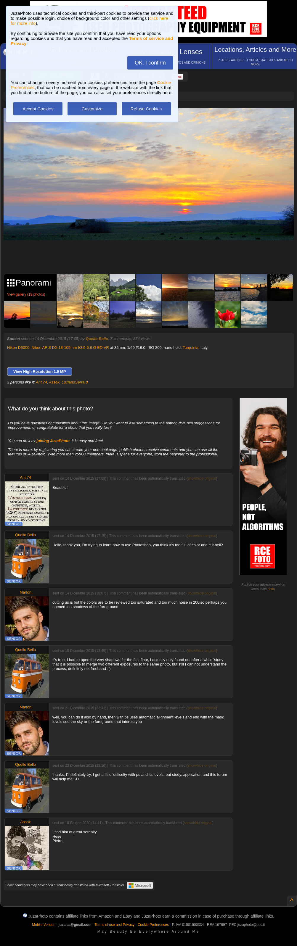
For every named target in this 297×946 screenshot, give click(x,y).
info (271, 589)
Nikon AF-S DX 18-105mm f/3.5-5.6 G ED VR (70, 347)
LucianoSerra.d (75, 382)
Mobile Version (43, 925)
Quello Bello (97, 338)
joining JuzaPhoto (53, 441)
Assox (54, 382)
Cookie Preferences (153, 925)
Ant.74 (41, 382)
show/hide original (201, 478)
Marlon (25, 592)
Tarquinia (190, 347)
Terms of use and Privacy (114, 925)
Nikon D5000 (18, 347)
